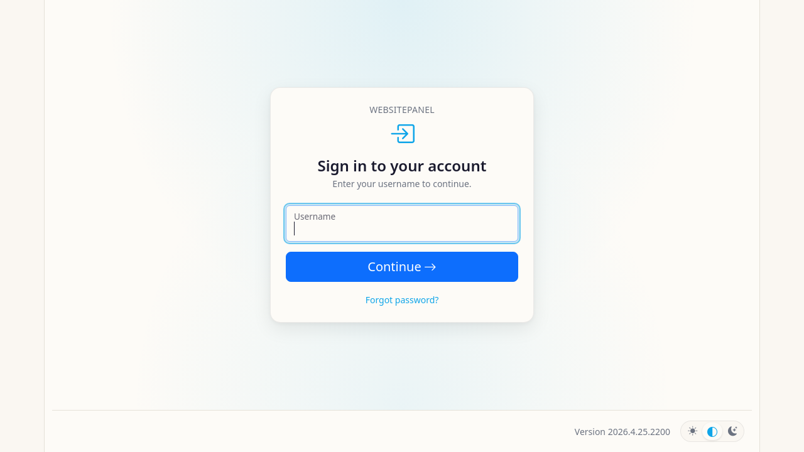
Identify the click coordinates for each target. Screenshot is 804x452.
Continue (401, 266)
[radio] (692, 431)
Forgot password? (402, 300)
